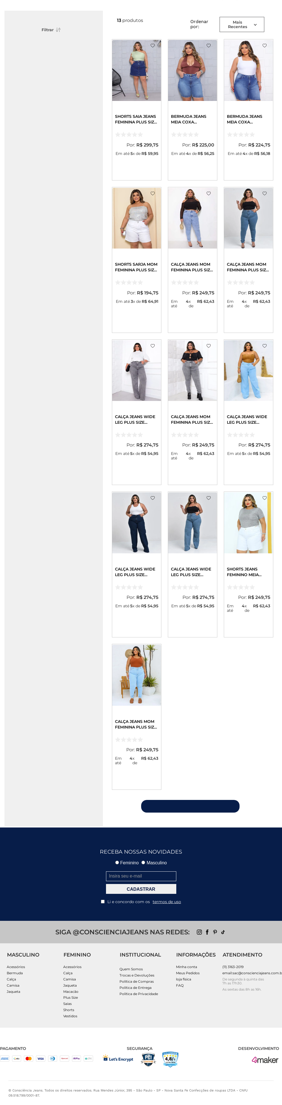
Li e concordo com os (141, 901)
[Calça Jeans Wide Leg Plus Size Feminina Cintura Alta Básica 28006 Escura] (136, 564)
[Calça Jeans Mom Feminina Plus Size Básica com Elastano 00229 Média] (248, 260)
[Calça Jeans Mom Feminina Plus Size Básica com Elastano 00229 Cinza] (192, 412)
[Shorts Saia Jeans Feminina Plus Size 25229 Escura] (136, 109)
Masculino (154, 862)
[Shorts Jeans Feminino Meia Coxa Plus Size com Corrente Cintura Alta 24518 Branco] (248, 564)
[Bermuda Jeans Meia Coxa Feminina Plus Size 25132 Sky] (192, 109)
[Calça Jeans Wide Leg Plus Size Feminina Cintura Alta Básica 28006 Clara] (248, 412)
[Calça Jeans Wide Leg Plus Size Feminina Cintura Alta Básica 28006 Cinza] (136, 412)
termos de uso (167, 901)
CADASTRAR (141, 889)
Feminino (127, 862)
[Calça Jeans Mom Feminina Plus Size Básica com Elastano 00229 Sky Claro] (192, 260)
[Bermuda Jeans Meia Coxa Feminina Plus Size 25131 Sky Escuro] (248, 109)
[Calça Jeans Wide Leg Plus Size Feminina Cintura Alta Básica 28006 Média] (192, 564)
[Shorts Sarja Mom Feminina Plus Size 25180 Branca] (136, 260)
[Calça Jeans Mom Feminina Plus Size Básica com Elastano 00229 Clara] (136, 717)
